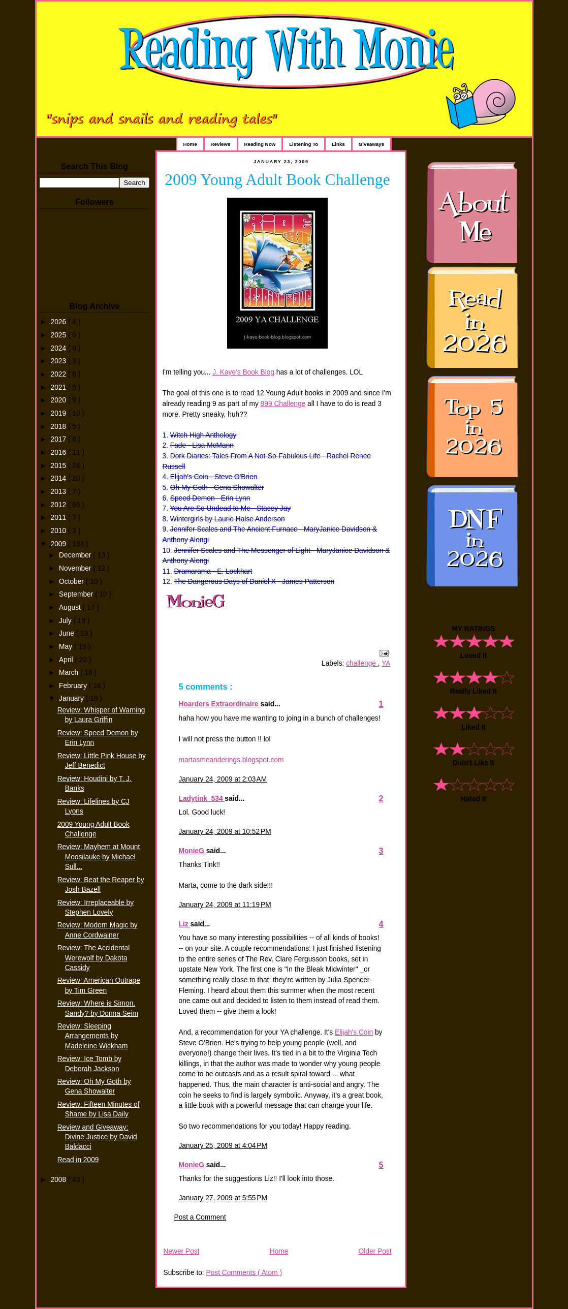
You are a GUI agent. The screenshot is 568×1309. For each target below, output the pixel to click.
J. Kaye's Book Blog (243, 372)
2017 (59, 439)
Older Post (375, 1251)
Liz (185, 924)
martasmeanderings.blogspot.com (231, 760)
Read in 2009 (78, 1160)
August (71, 607)
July (66, 621)
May (66, 646)
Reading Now (260, 144)
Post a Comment (200, 1217)
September (77, 594)
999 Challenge (283, 404)
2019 (59, 413)
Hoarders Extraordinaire (220, 704)
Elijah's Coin (354, 1032)
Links (338, 144)
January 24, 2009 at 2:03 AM (223, 779)
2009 (59, 544)
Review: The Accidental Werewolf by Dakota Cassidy (93, 957)
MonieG (192, 851)
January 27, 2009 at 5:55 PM (223, 1198)
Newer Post (182, 1251)
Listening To (303, 144)
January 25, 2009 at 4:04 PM (223, 1145)
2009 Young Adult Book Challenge (277, 180)
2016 (59, 452)
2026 (59, 322)
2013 (59, 491)
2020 (59, 400)
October (72, 581)
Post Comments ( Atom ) (244, 1272)
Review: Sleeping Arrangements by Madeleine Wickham (92, 1035)
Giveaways (371, 144)
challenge (362, 663)
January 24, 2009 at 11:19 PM (225, 905)
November (76, 568)
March (69, 672)
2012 (59, 505)
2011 (59, 517)
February (74, 686)
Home (190, 144)
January (72, 698)
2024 (59, 348)
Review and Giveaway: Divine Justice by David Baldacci (97, 1137)
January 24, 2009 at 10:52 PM (225, 831)
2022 (59, 374)
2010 (59, 531)
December (76, 555)
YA (386, 663)
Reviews (221, 144)
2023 (59, 361)
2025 (59, 335)
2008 (59, 1179)
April (67, 660)
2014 (59, 478)
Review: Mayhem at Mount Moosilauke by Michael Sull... (98, 856)
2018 (59, 426)
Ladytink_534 (202, 798)
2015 (59, 466)
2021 (59, 387)
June (67, 633)
